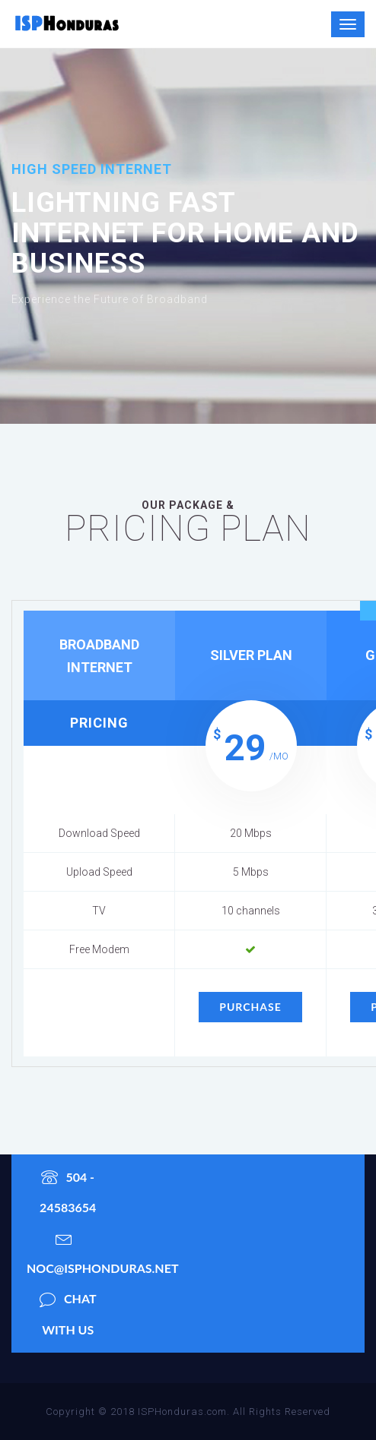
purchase (250, 1006)
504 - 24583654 (68, 1188)
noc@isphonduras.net (75, 1249)
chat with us (68, 1310)
